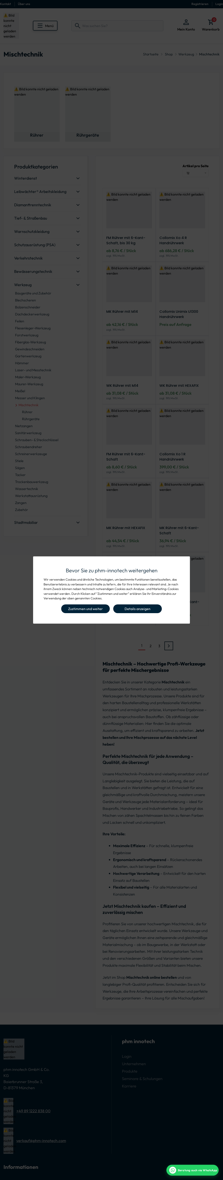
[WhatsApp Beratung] (192, 1170)
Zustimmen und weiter (85, 609)
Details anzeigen (137, 609)
